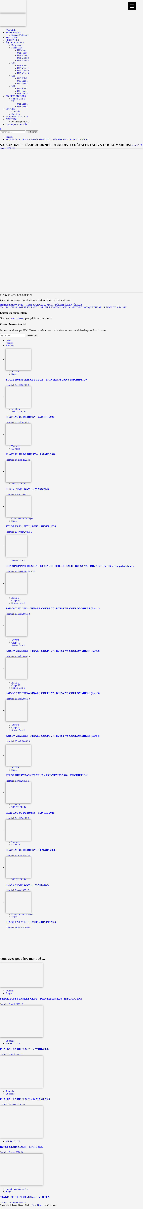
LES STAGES (12, 40)
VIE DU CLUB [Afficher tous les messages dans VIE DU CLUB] (18, 411)
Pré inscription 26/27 (20, 121)
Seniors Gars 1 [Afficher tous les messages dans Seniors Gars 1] (18, 560)
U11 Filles (22, 53)
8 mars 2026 (21, 494)
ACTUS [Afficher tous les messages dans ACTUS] (15, 371)
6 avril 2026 (20, 422)
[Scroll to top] (0, 1207)
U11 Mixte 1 (23, 55)
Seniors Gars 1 (18, 99)
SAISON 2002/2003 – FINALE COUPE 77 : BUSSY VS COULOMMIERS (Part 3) (53, 693)
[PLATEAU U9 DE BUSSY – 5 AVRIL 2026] (18, 397)
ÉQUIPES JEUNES (15, 42)
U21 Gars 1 (22, 104)
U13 (13, 63)
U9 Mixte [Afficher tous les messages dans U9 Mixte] (15, 409)
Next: (63, 307)
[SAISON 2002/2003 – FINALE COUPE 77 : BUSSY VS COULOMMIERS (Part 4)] (16, 710)
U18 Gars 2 (22, 93)
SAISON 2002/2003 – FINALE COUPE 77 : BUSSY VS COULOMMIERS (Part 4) (53, 735)
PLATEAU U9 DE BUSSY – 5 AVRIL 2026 (30, 416)
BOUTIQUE (11, 37)
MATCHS (10, 109)
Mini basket (16, 47)
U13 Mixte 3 (23, 73)
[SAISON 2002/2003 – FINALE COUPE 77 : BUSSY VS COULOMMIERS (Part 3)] (16, 668)
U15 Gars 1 (22, 81)
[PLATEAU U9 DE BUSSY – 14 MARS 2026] (18, 434)
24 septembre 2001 (24, 571)
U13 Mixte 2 (23, 70)
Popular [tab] (9, 343)
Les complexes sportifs (16, 124)
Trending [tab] (10, 345)
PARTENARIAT (13, 32)
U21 (13, 101)
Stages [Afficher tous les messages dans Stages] (14, 374)
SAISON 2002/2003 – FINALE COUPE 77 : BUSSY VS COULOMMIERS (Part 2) (53, 650)
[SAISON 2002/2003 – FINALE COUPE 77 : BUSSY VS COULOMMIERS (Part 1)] (16, 583)
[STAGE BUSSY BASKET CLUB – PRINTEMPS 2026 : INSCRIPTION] (18, 359)
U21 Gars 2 (22, 106)
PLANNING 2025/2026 (17, 116)
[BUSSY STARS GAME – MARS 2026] (18, 471)
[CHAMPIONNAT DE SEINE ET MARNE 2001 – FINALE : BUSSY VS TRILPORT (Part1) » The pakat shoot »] (16, 546)
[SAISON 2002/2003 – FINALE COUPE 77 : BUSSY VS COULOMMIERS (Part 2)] (16, 625)
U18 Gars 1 (22, 91)
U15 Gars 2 (22, 83)
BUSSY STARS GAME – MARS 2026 (27, 489)
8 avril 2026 (20, 385)
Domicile (15, 111)
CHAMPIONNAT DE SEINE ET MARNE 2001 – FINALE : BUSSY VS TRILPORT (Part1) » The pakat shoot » (70, 565)
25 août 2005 (21, 614)
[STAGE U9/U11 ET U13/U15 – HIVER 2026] (18, 506)
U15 (13, 76)
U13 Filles (22, 65)
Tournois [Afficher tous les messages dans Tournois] (15, 446)
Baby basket (17, 45)
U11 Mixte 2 (23, 58)
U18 (13, 86)
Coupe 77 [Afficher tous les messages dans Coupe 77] (15, 600)
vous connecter (18, 318)
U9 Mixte (21, 50)
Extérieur (15, 114)
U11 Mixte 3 (23, 60)
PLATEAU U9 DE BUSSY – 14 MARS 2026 (31, 454)
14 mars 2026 (21, 460)
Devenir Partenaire (19, 35)
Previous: (41, 305)
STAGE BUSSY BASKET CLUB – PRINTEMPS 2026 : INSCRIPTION (46, 379)
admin (135, 145)
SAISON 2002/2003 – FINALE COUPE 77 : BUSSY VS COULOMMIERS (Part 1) (53, 608)
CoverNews (37, 1205)
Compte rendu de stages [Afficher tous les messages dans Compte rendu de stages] (22, 518)
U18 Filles (22, 88)
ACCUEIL (11, 30)
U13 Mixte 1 (23, 68)
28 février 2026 (22, 532)
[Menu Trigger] (132, 6)
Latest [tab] (8, 340)
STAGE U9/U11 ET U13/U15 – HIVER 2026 (31, 526)
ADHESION (11, 119)
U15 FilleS (22, 78)
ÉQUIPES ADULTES (16, 96)
